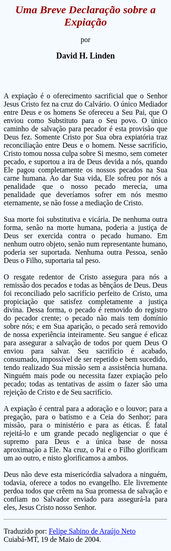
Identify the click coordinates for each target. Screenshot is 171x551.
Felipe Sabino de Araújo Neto (92, 531)
